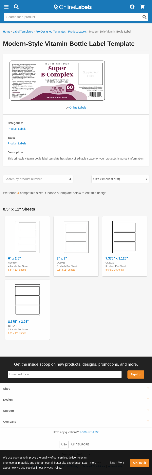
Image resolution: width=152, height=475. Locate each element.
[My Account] (132, 7)
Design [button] (8, 399)
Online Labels (77, 107)
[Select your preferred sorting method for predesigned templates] (120, 179)
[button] (6, 7)
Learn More (117, 462)
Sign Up (135, 374)
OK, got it (139, 462)
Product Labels (77, 31)
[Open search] (144, 17)
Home (6, 31)
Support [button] (8, 410)
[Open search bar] (16, 7)
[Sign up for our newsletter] (65, 374)
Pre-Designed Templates (50, 31)
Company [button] (9, 421)
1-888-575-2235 (89, 432)
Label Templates (23, 31)
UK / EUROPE (80, 444)
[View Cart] (142, 7)
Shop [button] (6, 388)
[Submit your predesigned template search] (70, 179)
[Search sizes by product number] (38, 179)
